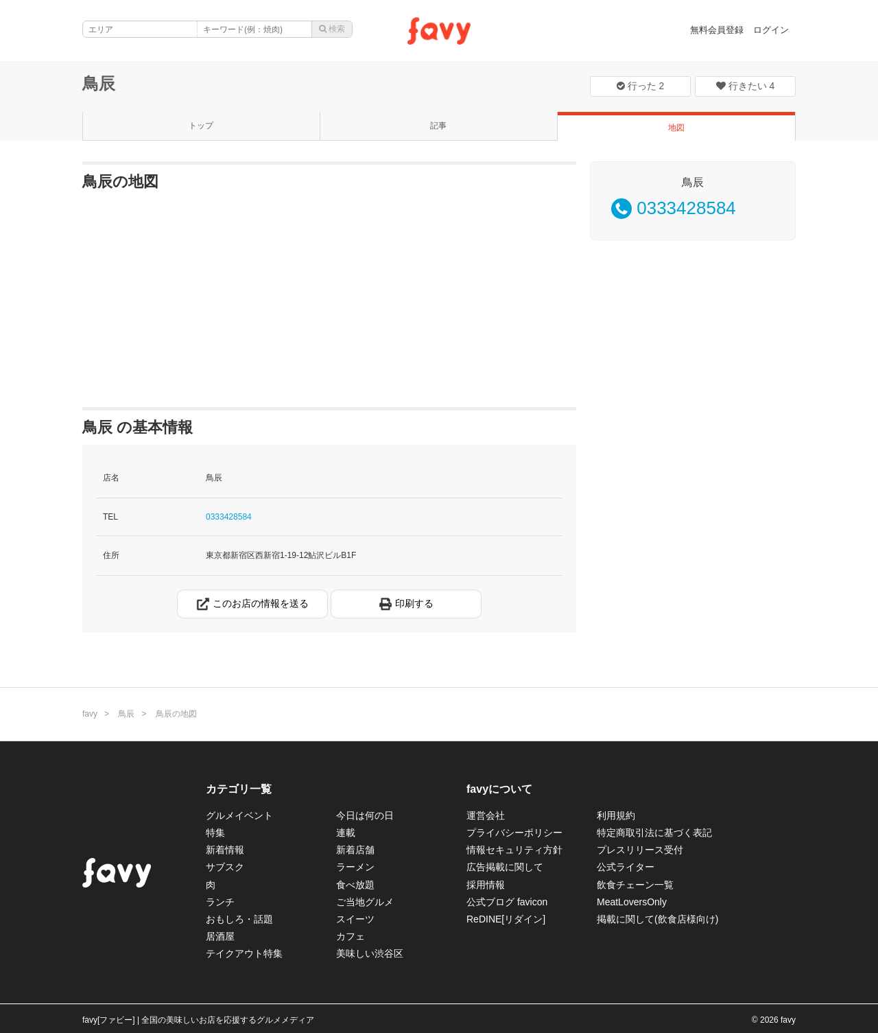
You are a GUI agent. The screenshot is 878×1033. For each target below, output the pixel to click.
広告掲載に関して (504, 866)
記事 (438, 125)
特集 (215, 832)
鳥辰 (98, 83)
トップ (201, 125)
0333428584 (229, 517)
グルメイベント (239, 815)
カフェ (350, 936)
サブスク (225, 866)
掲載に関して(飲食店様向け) (657, 919)
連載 (345, 832)
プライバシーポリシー (514, 832)
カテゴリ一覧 (239, 789)
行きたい (745, 85)
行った (641, 85)
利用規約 (616, 815)
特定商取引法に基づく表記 (654, 832)
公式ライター (625, 866)
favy (89, 714)
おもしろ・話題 (239, 919)
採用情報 (485, 884)
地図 (676, 127)
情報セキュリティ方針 (514, 849)
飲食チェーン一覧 (635, 884)
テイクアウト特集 (244, 953)
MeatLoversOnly (632, 901)
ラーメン (355, 866)
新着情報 (225, 849)
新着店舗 (355, 849)
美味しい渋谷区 (369, 953)
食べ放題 (355, 884)
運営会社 (485, 815)
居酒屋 (220, 936)
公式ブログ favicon (506, 901)
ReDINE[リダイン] (505, 919)
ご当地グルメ (365, 901)
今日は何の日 (365, 815)
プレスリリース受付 (640, 849)
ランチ (220, 901)
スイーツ (355, 919)
